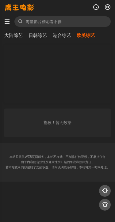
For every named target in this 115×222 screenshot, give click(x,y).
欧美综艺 (86, 35)
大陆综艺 (13, 35)
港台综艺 (62, 35)
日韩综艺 (38, 35)
